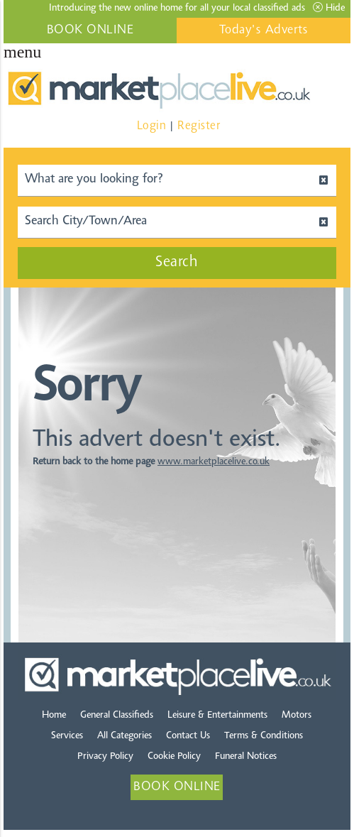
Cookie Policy (174, 757)
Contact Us (188, 736)
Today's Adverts (264, 30)
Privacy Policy (105, 757)
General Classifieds (116, 716)
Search (176, 262)
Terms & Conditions (263, 736)
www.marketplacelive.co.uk (213, 462)
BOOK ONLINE (90, 30)
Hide (329, 7)
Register (198, 126)
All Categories (124, 736)
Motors (296, 716)
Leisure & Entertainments (217, 716)
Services (67, 736)
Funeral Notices (246, 757)
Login (152, 126)
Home (54, 716)
